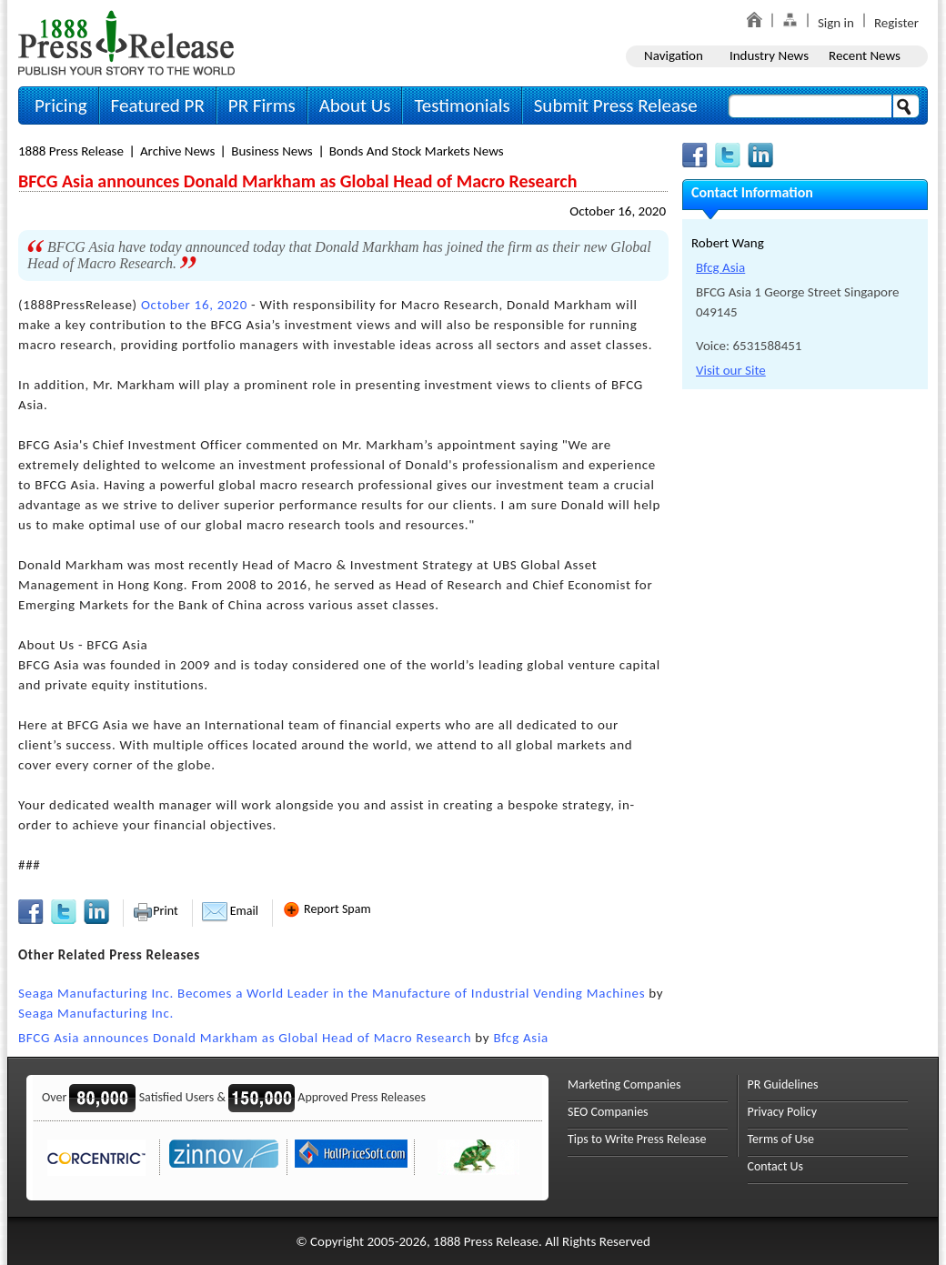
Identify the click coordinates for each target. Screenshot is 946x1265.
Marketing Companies (624, 1084)
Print (155, 911)
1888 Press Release (71, 151)
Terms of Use (781, 1139)
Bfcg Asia (520, 1037)
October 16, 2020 (617, 211)
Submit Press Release (616, 105)
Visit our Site (731, 370)
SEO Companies (608, 1111)
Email (230, 911)
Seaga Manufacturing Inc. (96, 1013)
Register (896, 23)
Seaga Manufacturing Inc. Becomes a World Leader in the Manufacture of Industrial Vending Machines (331, 993)
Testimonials (461, 105)
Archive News (177, 151)
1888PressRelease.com (126, 42)
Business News (271, 151)
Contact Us (776, 1166)
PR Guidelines (783, 1084)
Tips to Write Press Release (637, 1139)
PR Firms (262, 105)
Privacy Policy (783, 1111)
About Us (355, 105)
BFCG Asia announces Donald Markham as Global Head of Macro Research (244, 1037)
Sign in (836, 23)
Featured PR (158, 105)
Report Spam (326, 909)
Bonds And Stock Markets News (416, 151)
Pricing (61, 105)
